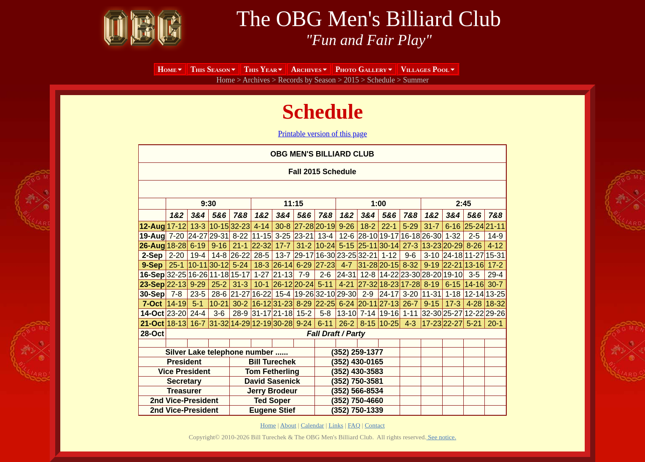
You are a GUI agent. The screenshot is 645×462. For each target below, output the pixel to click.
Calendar (312, 425)
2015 (351, 80)
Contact (375, 425)
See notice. (441, 437)
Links (335, 425)
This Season (210, 69)
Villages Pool (425, 69)
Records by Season (307, 80)
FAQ (354, 425)
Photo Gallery (361, 69)
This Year (260, 69)
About (288, 425)
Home (167, 69)
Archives (306, 69)
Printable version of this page (322, 134)
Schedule (381, 80)
